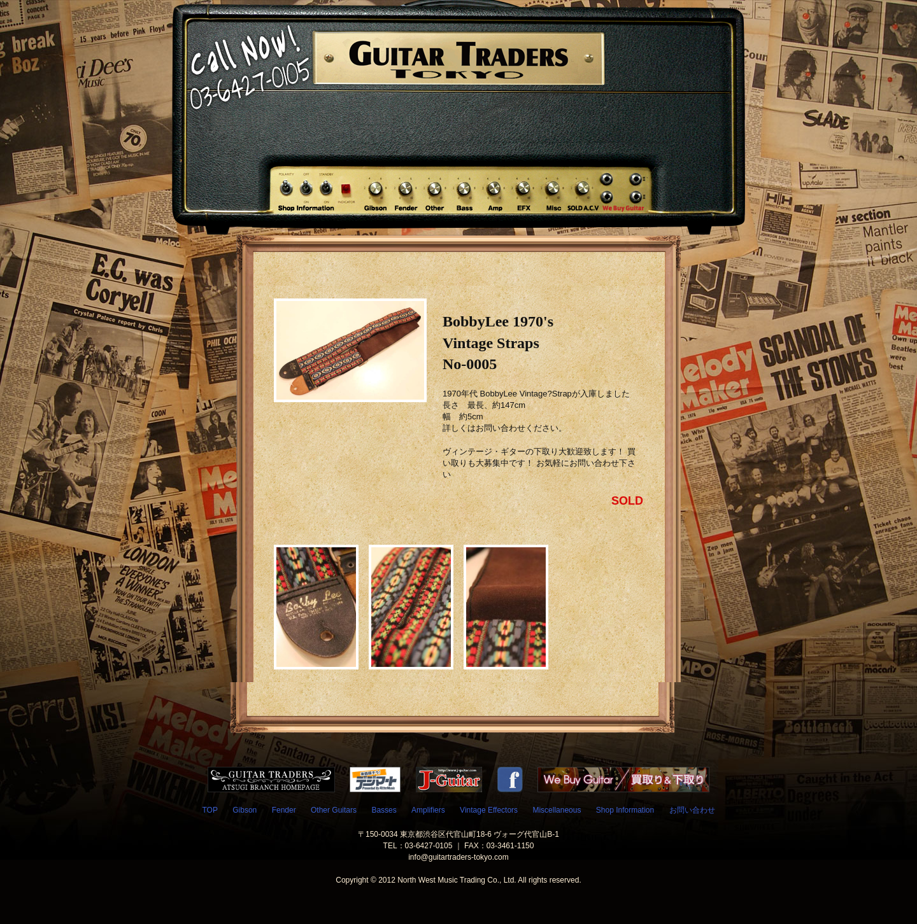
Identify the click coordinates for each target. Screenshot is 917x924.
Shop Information (625, 810)
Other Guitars (334, 810)
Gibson (244, 810)
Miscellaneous (556, 810)
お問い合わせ (692, 810)
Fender (284, 810)
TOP (209, 810)
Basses (383, 810)
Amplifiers (428, 810)
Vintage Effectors (489, 810)
